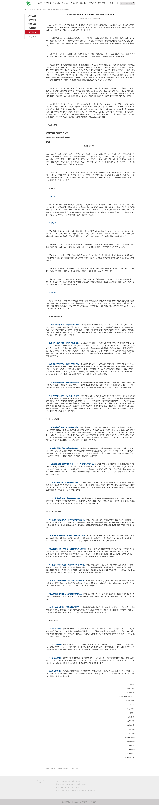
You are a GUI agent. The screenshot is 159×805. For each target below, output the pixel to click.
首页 (40, 3)
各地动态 (74, 3)
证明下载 (102, 3)
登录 (111, 3)
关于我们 (47, 3)
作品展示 (32, 28)
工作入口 (92, 3)
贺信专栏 (65, 3)
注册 (116, 3)
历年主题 (32, 16)
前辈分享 (32, 24)
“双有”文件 (32, 36)
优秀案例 (32, 20)
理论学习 (32, 10)
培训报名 (83, 3)
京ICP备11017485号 (89, 802)
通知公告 (56, 3)
